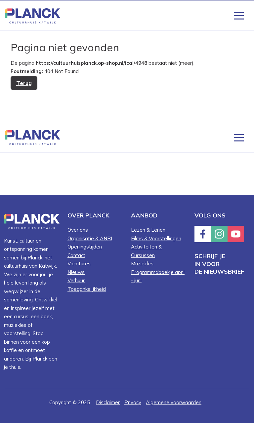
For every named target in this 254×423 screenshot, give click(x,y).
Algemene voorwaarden (173, 402)
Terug (24, 83)
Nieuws (76, 272)
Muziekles (142, 263)
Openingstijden (84, 247)
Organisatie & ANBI (89, 238)
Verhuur (76, 280)
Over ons (77, 230)
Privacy (132, 402)
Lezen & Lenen (148, 230)
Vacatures (79, 263)
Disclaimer (108, 402)
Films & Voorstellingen (156, 238)
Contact (76, 255)
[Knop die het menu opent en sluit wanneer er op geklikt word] (239, 15)
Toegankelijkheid (86, 289)
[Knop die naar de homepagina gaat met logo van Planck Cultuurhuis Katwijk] (32, 15)
